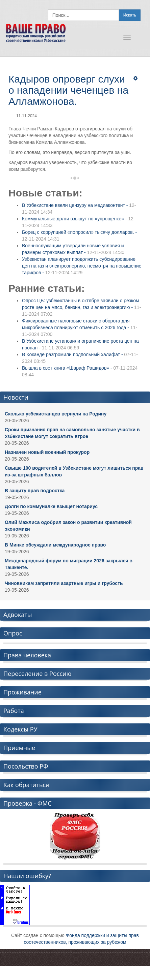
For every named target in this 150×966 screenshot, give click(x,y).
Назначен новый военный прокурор (47, 452)
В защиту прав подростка (35, 490)
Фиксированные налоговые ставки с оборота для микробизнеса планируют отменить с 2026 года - (79, 327)
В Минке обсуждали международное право (55, 545)
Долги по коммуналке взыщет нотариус (51, 506)
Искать (129, 15)
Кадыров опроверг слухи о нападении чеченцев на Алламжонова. (68, 90)
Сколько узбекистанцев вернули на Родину (55, 413)
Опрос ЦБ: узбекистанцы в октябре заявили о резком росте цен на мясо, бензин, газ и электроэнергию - (81, 307)
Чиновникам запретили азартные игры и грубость (64, 583)
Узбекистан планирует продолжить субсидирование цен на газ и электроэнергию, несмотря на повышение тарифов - (82, 265)
